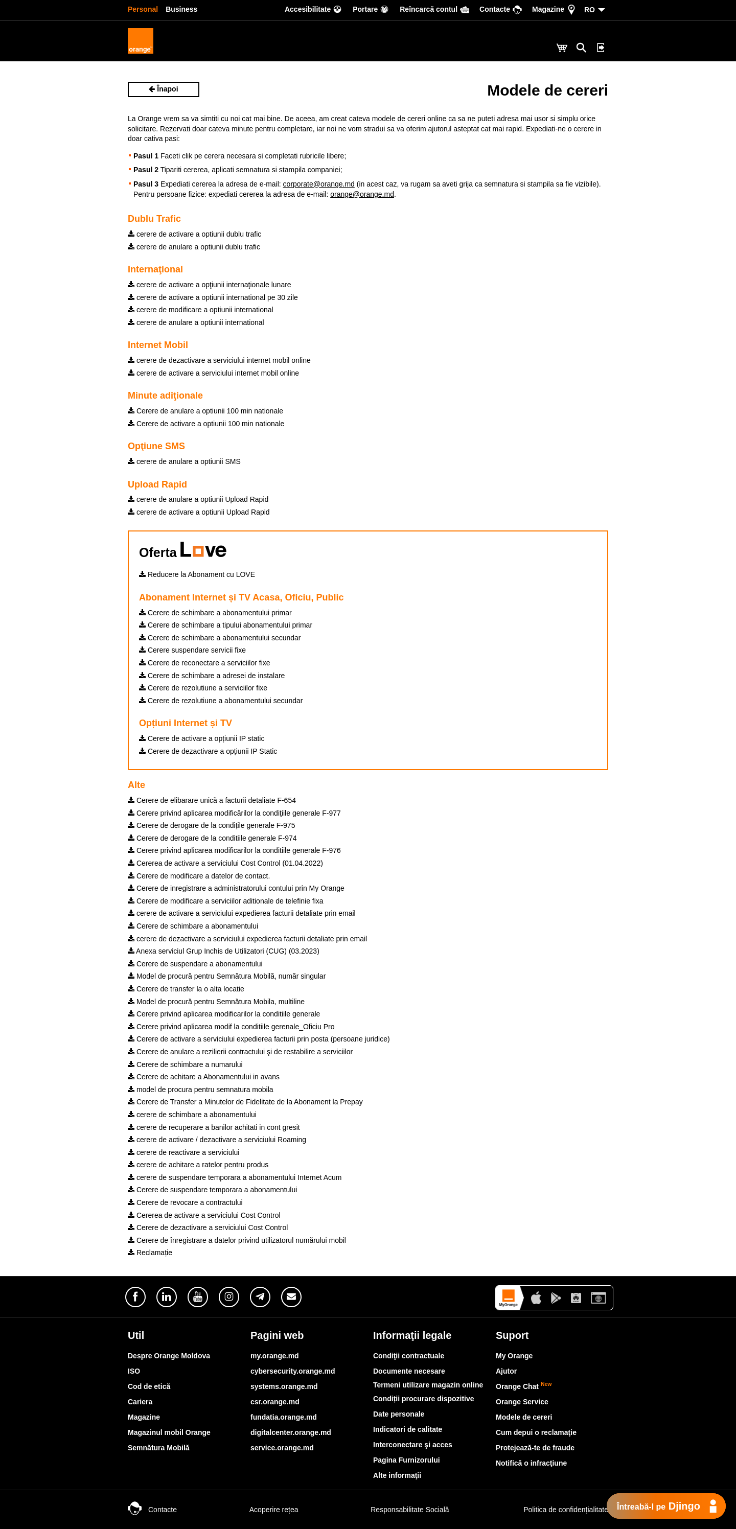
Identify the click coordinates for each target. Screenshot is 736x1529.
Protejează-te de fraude (535, 1448)
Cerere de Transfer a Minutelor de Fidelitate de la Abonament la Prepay (245, 1102)
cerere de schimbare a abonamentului (192, 1114)
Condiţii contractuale (408, 1356)
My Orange (514, 1356)
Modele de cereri (524, 1417)
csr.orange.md (275, 1402)
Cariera (140, 1402)
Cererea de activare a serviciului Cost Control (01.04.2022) (225, 863)
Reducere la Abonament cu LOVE (197, 574)
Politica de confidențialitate (554, 1509)
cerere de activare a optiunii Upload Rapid (199, 512)
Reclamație (150, 1252)
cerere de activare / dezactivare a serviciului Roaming (217, 1140)
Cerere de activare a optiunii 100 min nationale (206, 424)
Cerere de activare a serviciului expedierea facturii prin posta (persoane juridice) (259, 1039)
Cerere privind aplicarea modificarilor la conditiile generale (224, 1014)
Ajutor (506, 1371)
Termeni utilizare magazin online (428, 1385)
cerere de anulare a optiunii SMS (184, 461)
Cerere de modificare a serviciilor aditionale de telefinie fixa (226, 901)
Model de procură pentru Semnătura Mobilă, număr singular (227, 976)
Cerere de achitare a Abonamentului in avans (204, 1077)
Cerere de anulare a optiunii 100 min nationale (205, 411)
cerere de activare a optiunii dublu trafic (194, 234)
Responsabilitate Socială (399, 1509)
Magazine (144, 1417)
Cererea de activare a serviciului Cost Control (204, 1215)
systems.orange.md (284, 1386)
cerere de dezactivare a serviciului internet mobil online (219, 360)
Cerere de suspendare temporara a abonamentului (212, 1190)
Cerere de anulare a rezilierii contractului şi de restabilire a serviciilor (240, 1052)
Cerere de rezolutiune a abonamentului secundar (221, 701)
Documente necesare (409, 1371)
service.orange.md (282, 1448)
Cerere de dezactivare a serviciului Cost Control (208, 1227)
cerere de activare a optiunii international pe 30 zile (213, 297)
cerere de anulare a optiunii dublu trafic (194, 247)
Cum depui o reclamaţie (536, 1432)
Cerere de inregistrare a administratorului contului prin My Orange (236, 888)
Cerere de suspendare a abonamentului (195, 964)
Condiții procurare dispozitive (423, 1399)
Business (181, 9)
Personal (143, 9)
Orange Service (522, 1402)
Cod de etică (149, 1386)
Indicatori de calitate (407, 1429)
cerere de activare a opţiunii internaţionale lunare (209, 285)
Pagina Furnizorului (406, 1460)
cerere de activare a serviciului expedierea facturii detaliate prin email (242, 913)
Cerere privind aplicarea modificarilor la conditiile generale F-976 (234, 850)
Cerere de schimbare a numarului (185, 1064)
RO (589, 10)
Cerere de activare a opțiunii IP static (201, 738)
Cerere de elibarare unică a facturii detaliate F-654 (212, 800)
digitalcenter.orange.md (290, 1432)
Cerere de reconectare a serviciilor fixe (204, 663)
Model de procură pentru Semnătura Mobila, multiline (216, 1002)
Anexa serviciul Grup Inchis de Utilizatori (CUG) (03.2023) (223, 951)
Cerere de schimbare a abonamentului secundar (220, 638)
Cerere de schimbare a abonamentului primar (215, 613)
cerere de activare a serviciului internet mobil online (213, 373)
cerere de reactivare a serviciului (183, 1152)
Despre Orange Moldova (169, 1356)
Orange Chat (524, 1386)
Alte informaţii (397, 1475)
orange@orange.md (362, 194)
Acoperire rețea (263, 1509)
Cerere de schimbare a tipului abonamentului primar (225, 625)
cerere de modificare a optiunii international (200, 310)
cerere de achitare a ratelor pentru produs (198, 1165)
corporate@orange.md (319, 184)
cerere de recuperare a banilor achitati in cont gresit (214, 1127)
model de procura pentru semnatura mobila (200, 1089)
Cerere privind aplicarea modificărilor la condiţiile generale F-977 (234, 813)
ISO (134, 1371)
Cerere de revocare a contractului (185, 1202)
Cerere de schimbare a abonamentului (193, 926)
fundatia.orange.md (283, 1417)
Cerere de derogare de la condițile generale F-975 (211, 825)
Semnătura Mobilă (159, 1448)
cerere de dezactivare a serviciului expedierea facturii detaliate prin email (247, 939)
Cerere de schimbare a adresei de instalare (212, 675)
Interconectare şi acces (412, 1445)
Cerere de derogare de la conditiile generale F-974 (212, 838)
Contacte (152, 1509)
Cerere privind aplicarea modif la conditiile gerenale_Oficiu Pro (231, 1027)
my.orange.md (274, 1356)
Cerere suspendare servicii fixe (192, 650)
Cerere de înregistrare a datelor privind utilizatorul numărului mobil (237, 1240)
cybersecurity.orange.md (292, 1371)
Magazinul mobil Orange (169, 1432)
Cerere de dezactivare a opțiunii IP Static (208, 751)
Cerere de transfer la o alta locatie (186, 989)
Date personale (398, 1414)
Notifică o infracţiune (531, 1463)
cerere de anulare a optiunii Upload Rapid (198, 499)
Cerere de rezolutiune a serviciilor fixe (203, 688)
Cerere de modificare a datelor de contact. (199, 876)
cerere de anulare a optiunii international (196, 322)
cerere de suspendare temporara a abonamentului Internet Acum (234, 1177)
